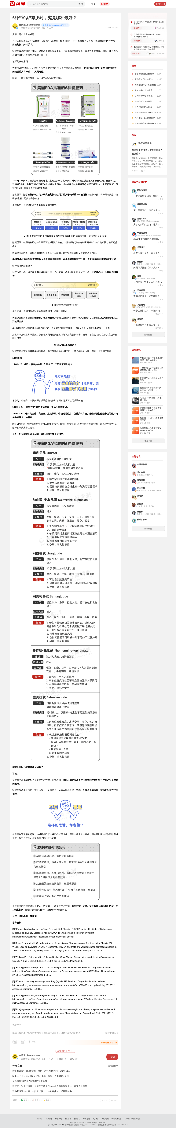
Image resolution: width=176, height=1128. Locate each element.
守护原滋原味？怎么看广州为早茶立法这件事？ (149, 23)
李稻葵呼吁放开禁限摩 (144, 74)
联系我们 (40, 1119)
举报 (33, 1042)
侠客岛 (140, 319)
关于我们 (49, 1119)
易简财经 (141, 305)
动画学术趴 (142, 204)
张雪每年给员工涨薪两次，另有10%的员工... (151, 429)
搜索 (81, 4)
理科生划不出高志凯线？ (145, 118)
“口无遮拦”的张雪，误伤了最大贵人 (151, 399)
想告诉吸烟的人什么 (143, 107)
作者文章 (17, 1065)
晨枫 (139, 276)
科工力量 (141, 488)
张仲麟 (140, 262)
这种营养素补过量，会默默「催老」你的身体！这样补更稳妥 (42, 1091)
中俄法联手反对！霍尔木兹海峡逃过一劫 (147, 253)
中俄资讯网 (142, 233)
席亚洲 (140, 504)
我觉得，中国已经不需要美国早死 (151, 419)
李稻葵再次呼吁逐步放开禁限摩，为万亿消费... (151, 359)
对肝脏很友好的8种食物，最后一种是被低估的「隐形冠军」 (41, 1071)
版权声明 (58, 1119)
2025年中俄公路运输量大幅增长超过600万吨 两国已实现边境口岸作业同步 (147, 239)
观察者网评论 (145, 143)
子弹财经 (141, 290)
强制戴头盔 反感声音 (143, 90)
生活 (22, 1042)
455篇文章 (63, 1059)
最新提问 (137, 28)
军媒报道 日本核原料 (143, 79)
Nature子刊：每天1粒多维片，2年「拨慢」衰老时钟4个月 (40, 1076)
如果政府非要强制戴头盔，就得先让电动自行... (151, 409)
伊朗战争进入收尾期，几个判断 (151, 379)
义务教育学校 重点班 (143, 96)
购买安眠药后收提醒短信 (145, 123)
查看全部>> (113, 1066)
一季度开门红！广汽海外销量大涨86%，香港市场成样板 (147, 310)
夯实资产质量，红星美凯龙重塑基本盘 (147, 296)
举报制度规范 (116, 1119)
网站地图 (105, 1119)
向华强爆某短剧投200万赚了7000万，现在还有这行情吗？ (148, 35)
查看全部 (148, 335)
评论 (135, 171)
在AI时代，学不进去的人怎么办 (147, 282)
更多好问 (156, 16)
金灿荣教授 (142, 465)
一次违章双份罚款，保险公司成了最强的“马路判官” (147, 196)
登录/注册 (160, 4)
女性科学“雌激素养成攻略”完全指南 (29, 1081)
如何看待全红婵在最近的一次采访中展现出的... (151, 389)
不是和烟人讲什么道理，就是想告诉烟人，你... (151, 369)
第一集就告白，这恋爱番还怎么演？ (147, 210)
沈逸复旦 (141, 480)
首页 (93, 4)
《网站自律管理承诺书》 (133, 1119)
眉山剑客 (141, 472)
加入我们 (96, 1119)
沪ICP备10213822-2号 (56, 1125)
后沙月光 (141, 247)
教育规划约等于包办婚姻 (145, 85)
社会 (15, 1042)
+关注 (112, 1057)
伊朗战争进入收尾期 (143, 101)
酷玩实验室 (142, 190)
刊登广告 (77, 1119)
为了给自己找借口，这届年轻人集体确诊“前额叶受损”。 (147, 224)
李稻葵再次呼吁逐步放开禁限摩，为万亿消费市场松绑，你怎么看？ (149, 48)
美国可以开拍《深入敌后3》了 (147, 267)
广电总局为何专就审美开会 (146, 325)
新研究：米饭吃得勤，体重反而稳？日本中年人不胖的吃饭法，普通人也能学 (49, 1086)
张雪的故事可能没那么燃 (145, 112)
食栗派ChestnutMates (29, 25)
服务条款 (68, 1119)
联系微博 (86, 1119)
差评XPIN (141, 219)
